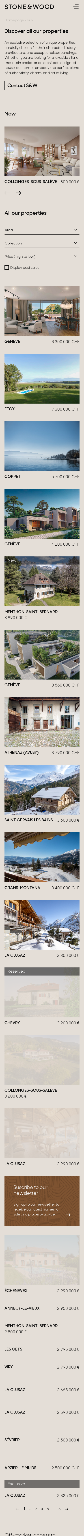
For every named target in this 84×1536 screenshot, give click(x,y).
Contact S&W (22, 86)
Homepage (14, 20)
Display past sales (24, 268)
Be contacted (22, 1474)
